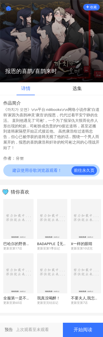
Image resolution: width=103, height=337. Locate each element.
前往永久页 (84, 170)
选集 (77, 88)
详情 (25, 88)
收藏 (91, 7)
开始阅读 (83, 329)
